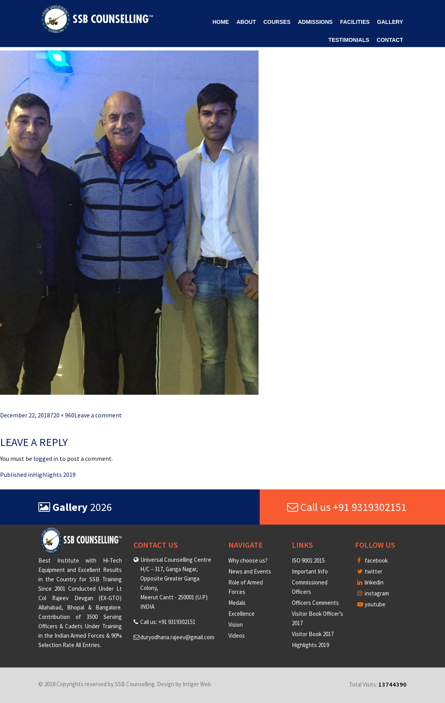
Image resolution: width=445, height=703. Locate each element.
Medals (237, 602)
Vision (235, 624)
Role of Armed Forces (245, 587)
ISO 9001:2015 (308, 560)
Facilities (354, 22)
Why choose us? (248, 560)
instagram (373, 593)
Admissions (315, 22)
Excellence (241, 613)
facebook (372, 560)
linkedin (370, 582)
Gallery (390, 22)
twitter (369, 571)
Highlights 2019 (310, 645)
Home (220, 22)
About (246, 22)
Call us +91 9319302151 (347, 507)
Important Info (310, 571)
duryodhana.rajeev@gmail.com (177, 637)
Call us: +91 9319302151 (167, 622)
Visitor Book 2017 (313, 634)
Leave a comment (98, 415)
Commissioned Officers (309, 587)
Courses (276, 22)
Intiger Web (197, 684)
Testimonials (348, 40)
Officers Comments (315, 602)
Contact (390, 40)
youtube (371, 604)
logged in (45, 458)
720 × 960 (62, 415)
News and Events (249, 571)
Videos (236, 635)
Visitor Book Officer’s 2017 (317, 618)
